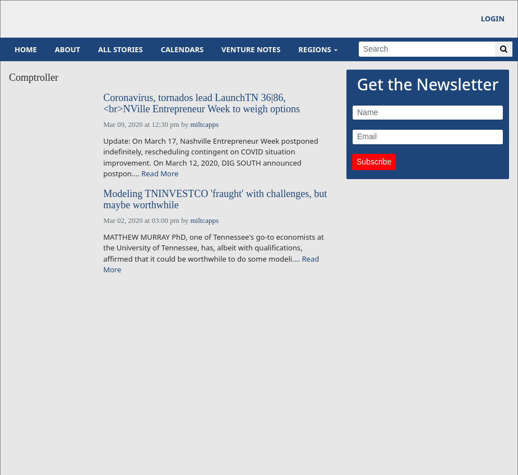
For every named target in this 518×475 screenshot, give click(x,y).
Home (26, 49)
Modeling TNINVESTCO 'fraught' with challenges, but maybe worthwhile (215, 200)
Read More (159, 173)
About (67, 49)
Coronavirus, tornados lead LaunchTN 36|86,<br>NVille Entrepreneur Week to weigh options (201, 104)
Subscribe (374, 161)
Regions (314, 49)
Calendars (182, 49)
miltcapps (204, 124)
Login (493, 18)
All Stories (120, 49)
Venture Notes (250, 49)
